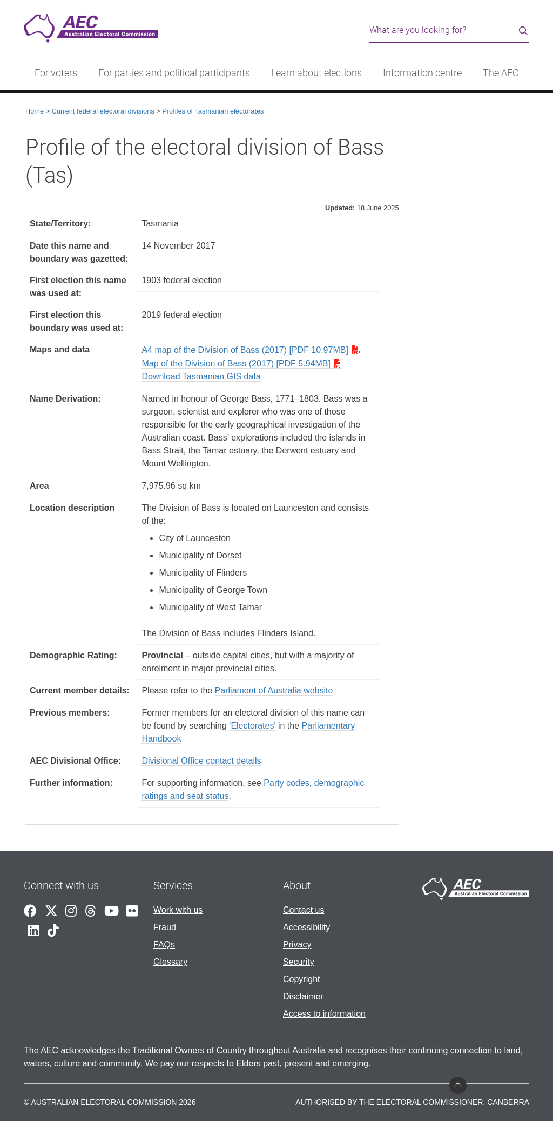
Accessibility (306, 927)
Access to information (324, 1013)
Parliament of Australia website (274, 690)
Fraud (164, 927)
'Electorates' (252, 725)
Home (34, 111)
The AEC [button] (501, 73)
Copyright (301, 979)
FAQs (164, 944)
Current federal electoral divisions (103, 111)
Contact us (303, 910)
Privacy (297, 944)
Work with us (178, 910)
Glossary (170, 961)
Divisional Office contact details (201, 760)
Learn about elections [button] (316, 73)
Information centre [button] (422, 73)
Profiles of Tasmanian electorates (213, 111)
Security (298, 961)
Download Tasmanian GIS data (200, 376)
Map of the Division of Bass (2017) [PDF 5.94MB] (235, 363)
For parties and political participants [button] (174, 73)
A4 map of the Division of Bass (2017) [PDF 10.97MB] (244, 350)
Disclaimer (303, 996)
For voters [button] (56, 73)
